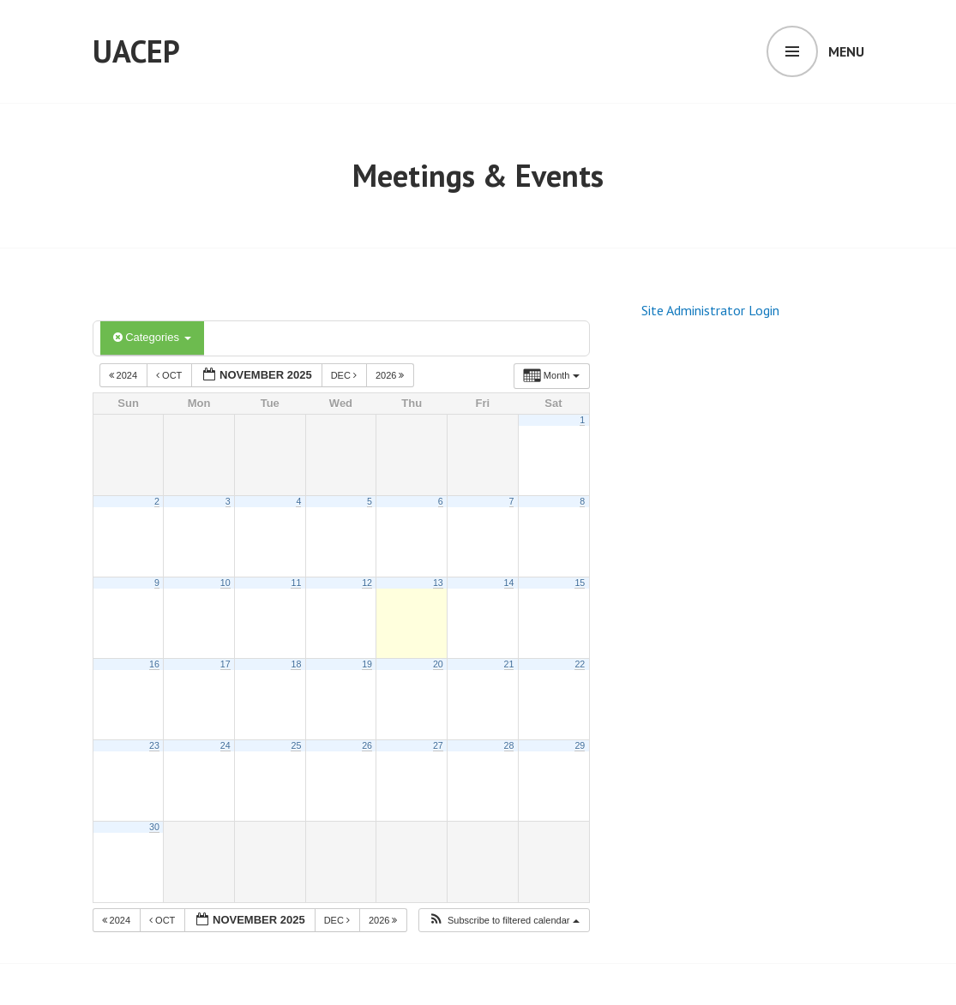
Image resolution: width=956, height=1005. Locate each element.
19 (367, 664)
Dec (345, 375)
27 (438, 745)
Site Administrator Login (710, 310)
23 (154, 745)
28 (509, 745)
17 (225, 664)
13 (438, 582)
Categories (152, 337)
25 (296, 745)
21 (509, 664)
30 (154, 827)
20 (438, 664)
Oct (170, 375)
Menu (846, 51)
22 (579, 664)
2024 (125, 375)
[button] (503, 920)
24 (225, 745)
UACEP (136, 51)
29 (579, 745)
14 (509, 582)
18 (296, 664)
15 (579, 582)
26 (367, 745)
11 (296, 582)
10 (225, 582)
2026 (391, 375)
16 (154, 664)
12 (367, 582)
